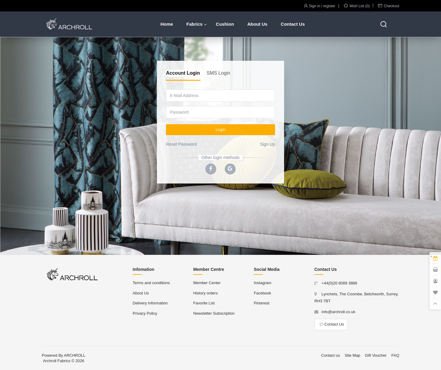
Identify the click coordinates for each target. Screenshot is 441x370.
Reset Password (181, 144)
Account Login (183, 73)
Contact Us (293, 24)
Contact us (330, 355)
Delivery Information (150, 303)
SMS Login (218, 73)
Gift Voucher (376, 355)
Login (220, 129)
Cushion (225, 24)
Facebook (262, 293)
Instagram (262, 283)
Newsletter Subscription (214, 313)
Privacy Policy (145, 313)
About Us (257, 24)
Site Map (352, 355)
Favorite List (204, 303)
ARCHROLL (74, 355)
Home (167, 24)
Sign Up (267, 144)
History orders (205, 293)
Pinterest (261, 303)
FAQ (395, 355)
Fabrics (194, 24)
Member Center (206, 283)
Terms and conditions (151, 283)
